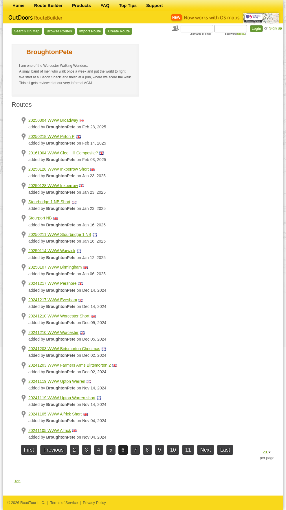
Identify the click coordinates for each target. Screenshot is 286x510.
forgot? (241, 33)
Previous (53, 450)
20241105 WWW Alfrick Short (55, 414)
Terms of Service (64, 502)
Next (205, 450)
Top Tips (128, 5)
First (29, 450)
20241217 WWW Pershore (52, 283)
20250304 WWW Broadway (53, 120)
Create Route (119, 31)
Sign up (275, 28)
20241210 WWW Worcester (53, 332)
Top (17, 481)
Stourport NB (40, 218)
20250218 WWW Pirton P (51, 136)
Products (81, 5)
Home (18, 5)
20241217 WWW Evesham (52, 300)
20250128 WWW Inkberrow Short (58, 169)
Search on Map (26, 31)
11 (188, 450)
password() (235, 33)
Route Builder (48, 5)
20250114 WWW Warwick (51, 250)
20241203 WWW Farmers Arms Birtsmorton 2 (69, 365)
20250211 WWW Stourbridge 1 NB (59, 234)
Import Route (90, 31)
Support (154, 5)
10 (173, 450)
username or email (200, 33)
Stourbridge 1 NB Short (49, 201)
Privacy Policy (94, 502)
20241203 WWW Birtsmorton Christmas (64, 348)
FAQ (104, 5)
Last (225, 450)
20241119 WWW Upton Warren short (61, 398)
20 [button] (267, 452)
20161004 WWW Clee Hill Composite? (63, 153)
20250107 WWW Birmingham (55, 267)
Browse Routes (59, 31)
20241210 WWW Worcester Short (58, 316)
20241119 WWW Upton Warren (56, 381)
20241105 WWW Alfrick (49, 430)
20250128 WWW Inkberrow (53, 185)
